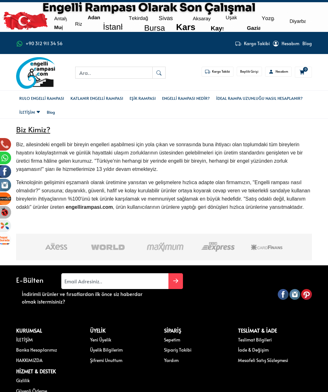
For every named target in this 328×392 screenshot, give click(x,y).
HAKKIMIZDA (29, 348)
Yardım (141, 348)
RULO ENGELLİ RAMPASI (41, 98)
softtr (121, 386)
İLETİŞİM (29, 112)
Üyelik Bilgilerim (91, 338)
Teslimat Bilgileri (211, 328)
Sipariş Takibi (148, 338)
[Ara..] (114, 73)
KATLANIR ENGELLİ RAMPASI (96, 98)
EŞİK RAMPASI (143, 98)
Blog (307, 43)
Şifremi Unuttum (91, 348)
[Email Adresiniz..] (91, 281)
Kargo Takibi (252, 43)
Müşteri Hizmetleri (271, 348)
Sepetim (142, 328)
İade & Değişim (209, 338)
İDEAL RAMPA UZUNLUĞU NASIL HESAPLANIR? (259, 98)
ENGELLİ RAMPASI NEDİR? (186, 98)
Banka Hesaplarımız (36, 338)
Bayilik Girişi (249, 71)
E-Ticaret (158, 386)
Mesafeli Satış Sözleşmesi (219, 348)
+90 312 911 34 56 (44, 43)
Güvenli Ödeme (268, 338)
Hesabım (286, 43)
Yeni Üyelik (85, 328)
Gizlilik (259, 328)
